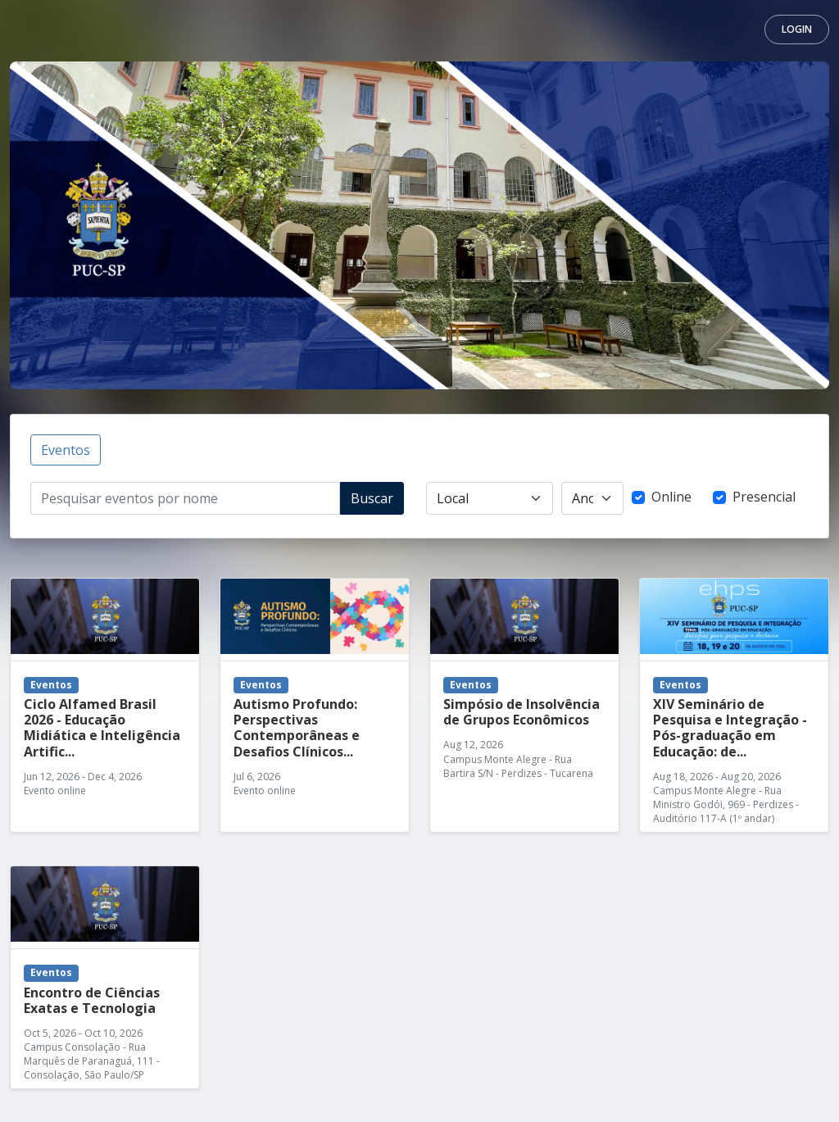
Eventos (65, 450)
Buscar (372, 498)
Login (797, 29)
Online (671, 497)
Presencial (764, 497)
